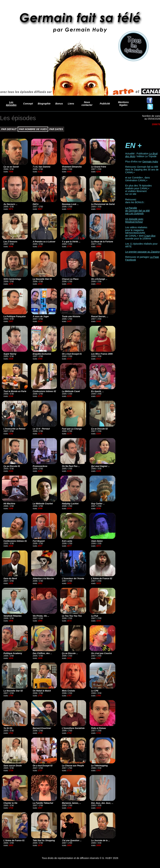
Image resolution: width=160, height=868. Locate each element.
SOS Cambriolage (12, 279)
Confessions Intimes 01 (15, 541)
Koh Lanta (67, 541)
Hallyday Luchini (70, 503)
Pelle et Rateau (98, 728)
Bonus (59, 103)
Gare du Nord (10, 578)
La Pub (94, 616)
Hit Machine (9, 503)
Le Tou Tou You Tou (72, 616)
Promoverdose (40, 466)
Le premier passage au (142, 251)
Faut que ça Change (72, 429)
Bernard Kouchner (42, 728)
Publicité (105, 103)
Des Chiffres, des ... (42, 653)
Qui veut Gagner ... (100, 466)
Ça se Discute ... (70, 653)
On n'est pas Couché (101, 653)
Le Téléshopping (99, 765)
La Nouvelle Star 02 (13, 691)
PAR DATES (56, 129)
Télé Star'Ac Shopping (44, 840)
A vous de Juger (41, 316)
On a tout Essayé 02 (43, 765)
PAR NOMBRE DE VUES (33, 129)
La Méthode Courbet (43, 503)
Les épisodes (11, 103)
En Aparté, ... (97, 391)
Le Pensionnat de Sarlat (103, 204)
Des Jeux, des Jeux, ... (102, 803)
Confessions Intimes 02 (44, 391)
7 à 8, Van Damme (41, 167)
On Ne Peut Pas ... (71, 466)
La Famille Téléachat (43, 803)
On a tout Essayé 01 (72, 354)
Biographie (44, 103)
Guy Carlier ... (98, 503)
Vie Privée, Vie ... (41, 616)
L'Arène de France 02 (101, 578)
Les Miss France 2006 (102, 354)
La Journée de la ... (100, 840)
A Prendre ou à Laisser (44, 241)
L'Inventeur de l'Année (73, 578)
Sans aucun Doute (12, 765)
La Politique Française (14, 316)
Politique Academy (12, 653)
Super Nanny (9, 354)
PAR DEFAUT (9, 129)
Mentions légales (123, 103)
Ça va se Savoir (11, 167)
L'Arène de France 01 (14, 840)
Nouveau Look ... (70, 204)
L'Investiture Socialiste (73, 728)
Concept (28, 103)
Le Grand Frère (98, 167)
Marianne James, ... (71, 803)
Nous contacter (87, 103)
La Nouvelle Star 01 (42, 279)
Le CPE (94, 691)
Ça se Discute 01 (11, 466)
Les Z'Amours (10, 241)
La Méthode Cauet (71, 391)
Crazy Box (149, 235)
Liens (71, 103)
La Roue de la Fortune (102, 241)
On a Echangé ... (99, 279)
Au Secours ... (10, 204)
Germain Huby (150, 161)
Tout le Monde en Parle (14, 391)
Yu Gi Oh (7, 728)
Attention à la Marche (43, 578)
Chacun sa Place (70, 279)
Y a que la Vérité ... (71, 241)
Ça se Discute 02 (99, 429)
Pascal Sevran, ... (99, 316)
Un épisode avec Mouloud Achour (134, 220)
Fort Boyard (39, 541)
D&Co (35, 204)
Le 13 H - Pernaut (41, 429)
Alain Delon (97, 541)
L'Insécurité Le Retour (14, 429)
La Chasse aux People (73, 765)
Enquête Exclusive (42, 354)
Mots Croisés (68, 691)
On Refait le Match (42, 691)
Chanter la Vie (10, 803)
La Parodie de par (137, 210)
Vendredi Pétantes (12, 616)
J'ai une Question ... (72, 840)
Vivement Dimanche (72, 167)
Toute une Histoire (71, 316)
